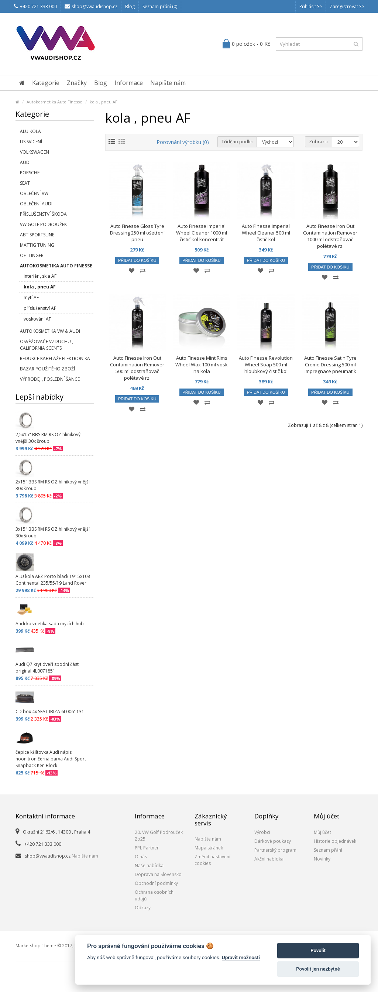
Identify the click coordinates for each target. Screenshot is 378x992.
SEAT (25, 183)
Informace (128, 83)
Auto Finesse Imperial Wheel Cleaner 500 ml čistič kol (266, 233)
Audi (25, 162)
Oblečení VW (34, 193)
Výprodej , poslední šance (50, 379)
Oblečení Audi (36, 204)
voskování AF (37, 319)
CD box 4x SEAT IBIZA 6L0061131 (50, 711)
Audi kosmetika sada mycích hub (50, 623)
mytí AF (31, 297)
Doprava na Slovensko (158, 874)
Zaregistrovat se (347, 6)
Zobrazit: (318, 141)
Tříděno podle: (237, 141)
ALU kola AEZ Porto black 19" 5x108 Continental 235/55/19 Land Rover (53, 579)
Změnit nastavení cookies (212, 860)
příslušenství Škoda (43, 214)
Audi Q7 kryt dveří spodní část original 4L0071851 (47, 667)
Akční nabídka (269, 859)
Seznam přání (328, 850)
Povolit (318, 950)
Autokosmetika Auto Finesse (54, 102)
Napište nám (168, 83)
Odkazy (143, 907)
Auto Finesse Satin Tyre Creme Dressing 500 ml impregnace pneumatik (330, 364)
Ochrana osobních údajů (154, 895)
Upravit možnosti (241, 957)
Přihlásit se (310, 6)
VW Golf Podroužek (43, 224)
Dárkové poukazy (272, 841)
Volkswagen (34, 152)
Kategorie (45, 83)
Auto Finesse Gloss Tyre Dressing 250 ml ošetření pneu (137, 233)
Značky (77, 83)
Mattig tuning (37, 245)
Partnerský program (275, 850)
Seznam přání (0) (159, 6)
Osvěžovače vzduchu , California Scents (46, 344)
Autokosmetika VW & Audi (50, 331)
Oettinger (32, 255)
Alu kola (30, 131)
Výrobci (262, 832)
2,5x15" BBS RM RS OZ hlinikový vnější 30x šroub (48, 437)
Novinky (322, 859)
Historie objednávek (335, 841)
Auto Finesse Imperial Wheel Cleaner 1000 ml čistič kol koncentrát (201, 233)
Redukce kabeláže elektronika (55, 358)
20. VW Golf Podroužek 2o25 (159, 835)
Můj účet (322, 832)
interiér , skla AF (40, 276)
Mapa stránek (209, 848)
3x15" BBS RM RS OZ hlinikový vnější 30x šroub (53, 532)
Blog (130, 6)
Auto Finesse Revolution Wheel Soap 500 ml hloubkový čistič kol (266, 364)
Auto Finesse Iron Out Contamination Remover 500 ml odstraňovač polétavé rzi (137, 368)
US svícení (31, 141)
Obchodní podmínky (156, 883)
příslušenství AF (40, 308)
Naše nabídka (149, 865)
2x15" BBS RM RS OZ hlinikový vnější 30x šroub (53, 485)
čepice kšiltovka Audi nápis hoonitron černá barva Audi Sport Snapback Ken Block (51, 759)
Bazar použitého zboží (47, 369)
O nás (141, 857)
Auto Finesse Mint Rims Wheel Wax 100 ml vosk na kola (201, 364)
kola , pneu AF (103, 102)
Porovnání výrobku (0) (183, 142)
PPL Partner (147, 848)
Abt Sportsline (37, 235)
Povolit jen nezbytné (318, 969)
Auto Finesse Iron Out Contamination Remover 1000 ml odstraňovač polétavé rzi (330, 236)
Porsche (29, 173)
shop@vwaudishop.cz (91, 6)
